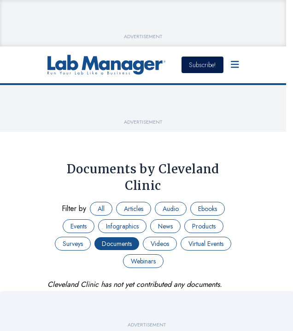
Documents (117, 243)
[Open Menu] (235, 64)
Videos (160, 243)
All (101, 208)
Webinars (143, 261)
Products (204, 226)
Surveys (73, 243)
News (165, 226)
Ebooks (207, 208)
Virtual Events (205, 243)
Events (78, 226)
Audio (171, 208)
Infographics (122, 226)
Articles (133, 208)
